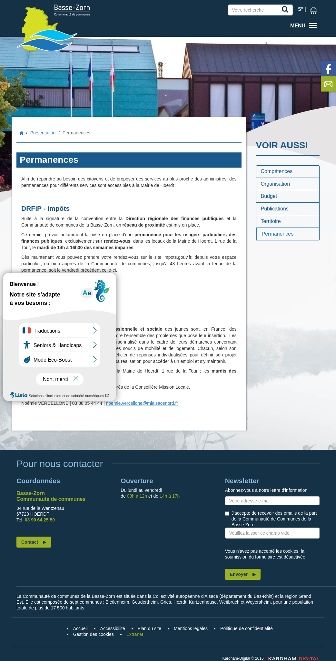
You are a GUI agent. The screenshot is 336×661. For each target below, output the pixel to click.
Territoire (271, 221)
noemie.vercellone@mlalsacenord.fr (142, 403)
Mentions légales (191, 628)
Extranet (134, 634)
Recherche (286, 10)
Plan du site (149, 628)
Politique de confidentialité (246, 628)
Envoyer (239, 574)
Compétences (277, 171)
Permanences (278, 234)
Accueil (21, 133)
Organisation (275, 184)
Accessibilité (112, 628)
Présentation (43, 132)
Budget (269, 196)
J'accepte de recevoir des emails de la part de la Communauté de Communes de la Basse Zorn (274, 518)
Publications (275, 208)
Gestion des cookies (93, 634)
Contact (29, 542)
